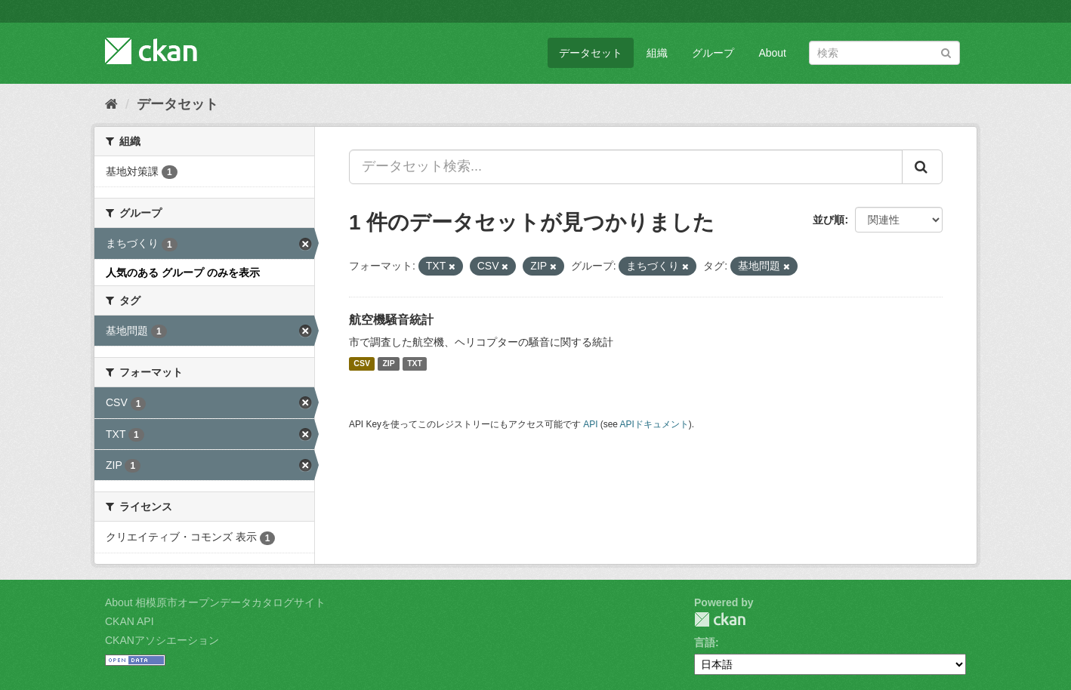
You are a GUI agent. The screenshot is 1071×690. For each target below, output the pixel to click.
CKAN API (129, 621)
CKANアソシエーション (162, 640)
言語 (704, 642)
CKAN (719, 619)
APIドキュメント (654, 424)
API (590, 424)
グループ (713, 53)
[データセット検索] (884, 53)
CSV (361, 363)
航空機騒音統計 (391, 319)
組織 (657, 53)
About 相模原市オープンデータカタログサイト (215, 602)
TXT (414, 363)
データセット (590, 53)
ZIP (388, 363)
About (772, 53)
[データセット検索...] (626, 166)
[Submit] (946, 51)
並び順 (828, 220)
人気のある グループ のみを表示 (183, 272)
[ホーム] (111, 104)
